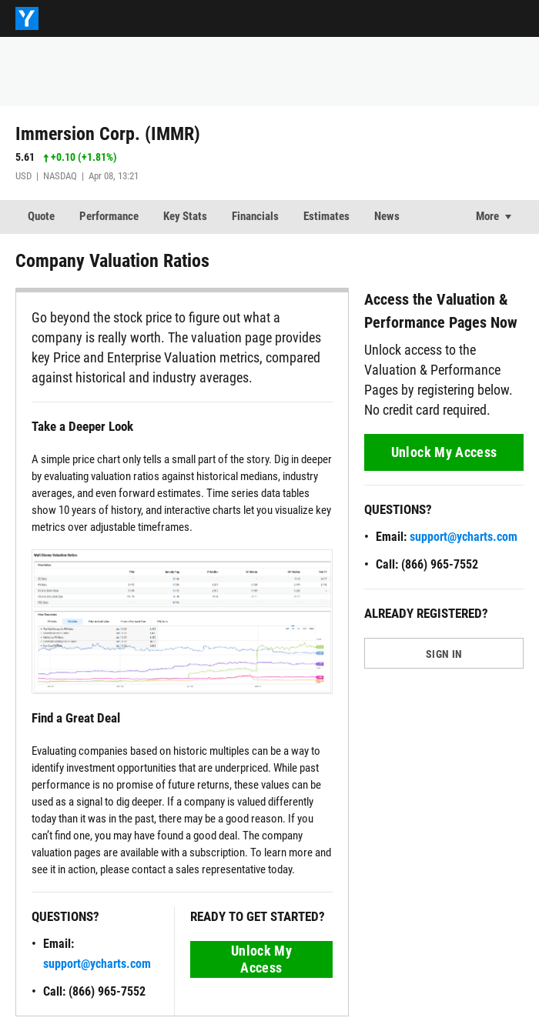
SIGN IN (444, 654)
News (387, 216)
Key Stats (185, 216)
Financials (255, 216)
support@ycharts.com (97, 963)
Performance (109, 216)
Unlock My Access (261, 959)
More (487, 216)
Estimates (326, 216)
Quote (41, 216)
